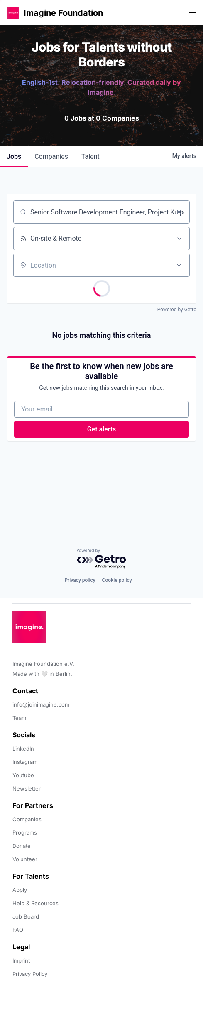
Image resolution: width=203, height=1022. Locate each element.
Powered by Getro (176, 310)
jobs (14, 156)
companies (51, 156)
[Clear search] (179, 212)
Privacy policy (79, 580)
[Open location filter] (179, 265)
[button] (13, 12)
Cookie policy (117, 580)
